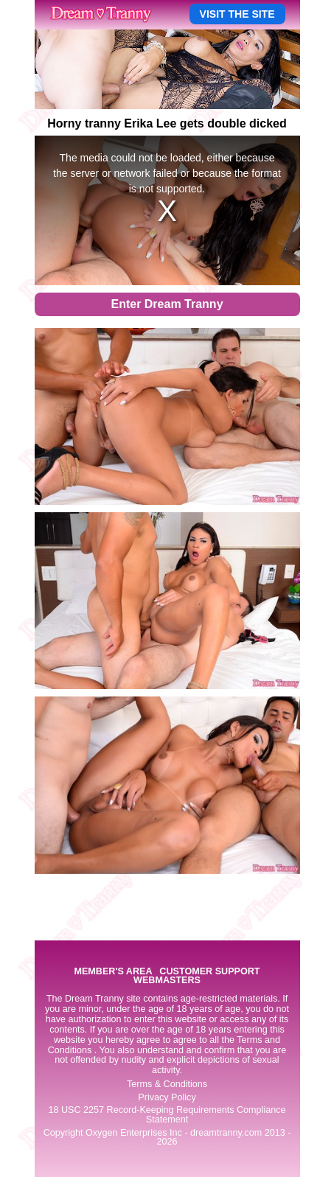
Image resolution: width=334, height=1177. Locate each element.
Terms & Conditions (167, 1084)
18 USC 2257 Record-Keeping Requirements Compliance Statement (166, 1115)
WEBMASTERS (167, 980)
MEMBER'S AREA (113, 972)
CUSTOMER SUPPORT (209, 972)
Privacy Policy (166, 1097)
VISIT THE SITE (237, 14)
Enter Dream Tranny (167, 304)
